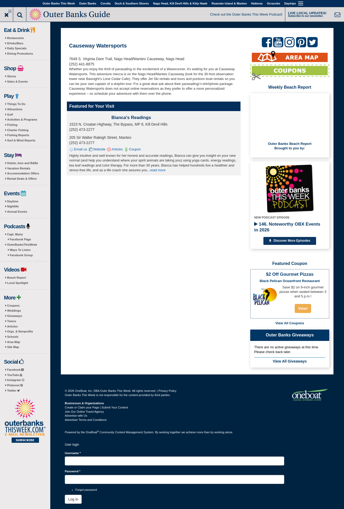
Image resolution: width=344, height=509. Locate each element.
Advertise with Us (76, 415)
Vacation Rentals (18, 168)
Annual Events (17, 211)
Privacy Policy (167, 390)
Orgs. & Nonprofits (20, 331)
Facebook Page (20, 239)
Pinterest (15, 385)
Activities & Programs (22, 119)
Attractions (14, 109)
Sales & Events (17, 81)
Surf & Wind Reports (21, 140)
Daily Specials (17, 48)
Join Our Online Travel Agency (84, 411)
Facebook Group (21, 255)
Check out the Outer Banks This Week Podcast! (246, 14)
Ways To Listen (20, 249)
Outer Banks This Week (59, 3)
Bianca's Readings (131, 117)
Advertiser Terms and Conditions (86, 419)
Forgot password (86, 489)
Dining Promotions (20, 53)
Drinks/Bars (15, 43)
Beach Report (16, 277)
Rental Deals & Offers (22, 178)
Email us (80, 149)
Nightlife (13, 206)
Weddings (14, 310)
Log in (73, 499)
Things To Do (16, 104)
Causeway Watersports (98, 46)
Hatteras (257, 3)
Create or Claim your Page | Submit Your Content (96, 407)
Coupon (135, 149)
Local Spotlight (17, 282)
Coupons (13, 305)
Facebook (15, 369)
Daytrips (290, 3)
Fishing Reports (18, 135)
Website (99, 149)
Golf (10, 114)
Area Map (13, 342)
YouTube (14, 375)
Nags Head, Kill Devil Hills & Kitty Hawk (180, 3)
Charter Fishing (17, 130)
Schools (12, 336)
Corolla (106, 3)
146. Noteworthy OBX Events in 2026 (287, 227)
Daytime (12, 201)
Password (72, 471)
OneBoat (92, 432)
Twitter (13, 390)
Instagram (15, 380)
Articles (12, 326)
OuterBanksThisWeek (22, 244)
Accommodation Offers (23, 173)
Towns (11, 321)
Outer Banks (87, 3)
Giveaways (14, 315)
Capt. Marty (15, 234)
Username (73, 453)
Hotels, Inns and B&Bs (22, 163)
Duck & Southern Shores (132, 3)
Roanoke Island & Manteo (229, 3)
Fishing (12, 124)
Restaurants (15, 38)
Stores (11, 76)
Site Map (13, 347)
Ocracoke (273, 3)
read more (157, 170)
